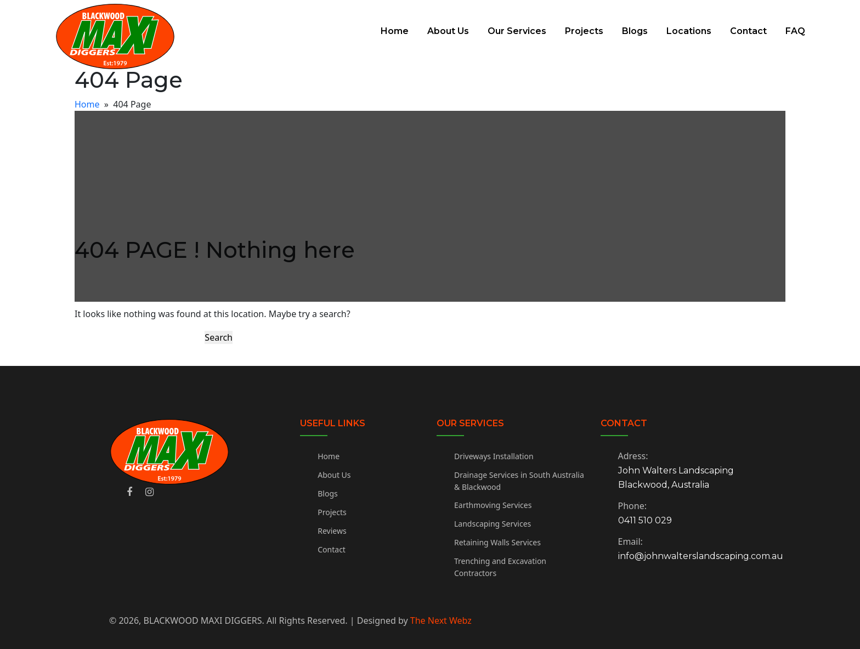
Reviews (332, 531)
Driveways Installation (494, 456)
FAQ (795, 31)
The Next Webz (441, 620)
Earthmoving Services (492, 505)
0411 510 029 (645, 520)
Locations (688, 31)
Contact (748, 31)
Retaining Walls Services (497, 542)
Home (395, 31)
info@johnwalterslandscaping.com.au (700, 556)
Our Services (517, 31)
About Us (448, 31)
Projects (584, 31)
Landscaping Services (492, 523)
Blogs (635, 31)
